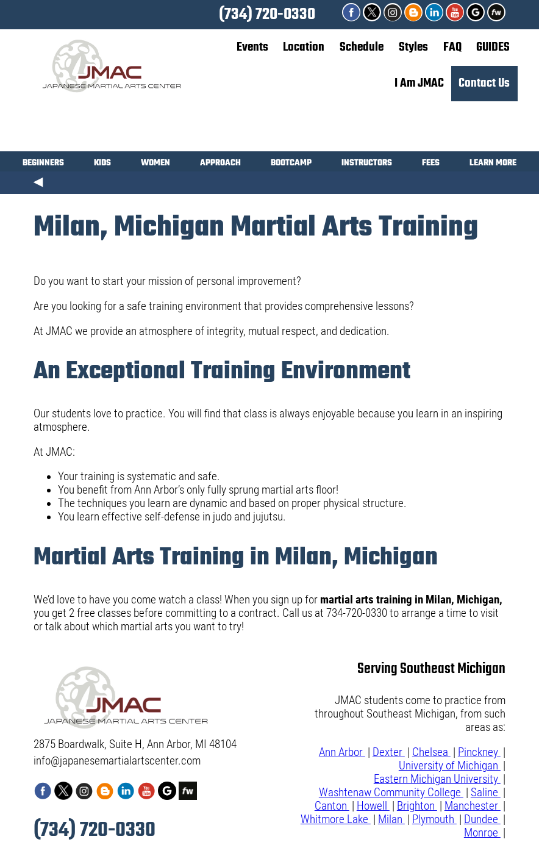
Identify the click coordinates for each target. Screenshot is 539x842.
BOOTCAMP (291, 164)
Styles (413, 47)
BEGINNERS (43, 164)
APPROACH (220, 164)
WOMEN (155, 164)
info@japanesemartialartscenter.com (117, 761)
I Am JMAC (419, 83)
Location (303, 47)
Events (252, 47)
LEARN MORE (492, 164)
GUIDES (493, 47)
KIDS (102, 164)
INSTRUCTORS (366, 164)
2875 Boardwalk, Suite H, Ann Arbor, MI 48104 (135, 744)
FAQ (452, 47)
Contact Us (484, 83)
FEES (431, 164)
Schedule (362, 47)
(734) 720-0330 (267, 14)
